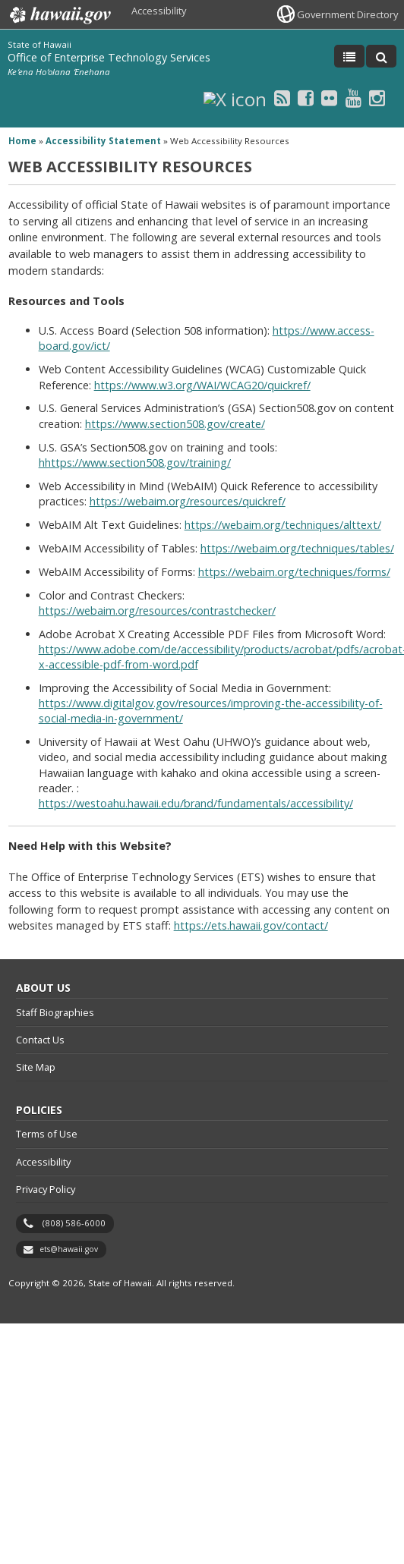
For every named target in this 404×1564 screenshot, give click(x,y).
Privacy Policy (45, 1189)
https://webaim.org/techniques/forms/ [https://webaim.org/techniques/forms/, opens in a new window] (294, 572)
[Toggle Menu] (349, 56)
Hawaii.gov (59, 15)
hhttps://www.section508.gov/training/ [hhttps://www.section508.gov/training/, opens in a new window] (135, 462)
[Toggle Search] (381, 56)
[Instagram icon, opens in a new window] (377, 97)
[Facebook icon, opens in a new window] (306, 97)
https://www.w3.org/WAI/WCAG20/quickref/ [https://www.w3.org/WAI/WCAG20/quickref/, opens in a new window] (202, 385)
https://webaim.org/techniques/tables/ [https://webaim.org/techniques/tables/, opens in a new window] (297, 548)
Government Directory (347, 14)
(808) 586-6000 (74, 1223)
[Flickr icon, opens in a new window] (329, 97)
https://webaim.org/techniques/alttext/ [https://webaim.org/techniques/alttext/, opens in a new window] (283, 525)
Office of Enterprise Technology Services (109, 57)
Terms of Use (46, 1134)
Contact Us (40, 1039)
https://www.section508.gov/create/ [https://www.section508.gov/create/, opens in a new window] (175, 424)
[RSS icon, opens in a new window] (282, 97)
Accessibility (158, 10)
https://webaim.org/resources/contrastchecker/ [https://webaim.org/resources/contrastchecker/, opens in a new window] (157, 610)
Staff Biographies (55, 1012)
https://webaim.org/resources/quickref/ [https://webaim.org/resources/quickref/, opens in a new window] (188, 501)
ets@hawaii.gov (68, 1249)
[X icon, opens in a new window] (235, 97)
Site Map (35, 1067)
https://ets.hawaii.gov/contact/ (251, 925)
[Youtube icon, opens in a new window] (353, 97)
